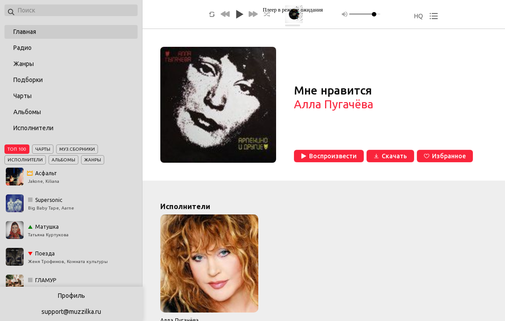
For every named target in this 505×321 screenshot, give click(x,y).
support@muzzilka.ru (71, 311)
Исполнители (33, 128)
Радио (22, 47)
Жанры (23, 63)
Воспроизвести (329, 156)
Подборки (28, 79)
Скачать (390, 156)
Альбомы (27, 111)
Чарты (22, 95)
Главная (24, 31)
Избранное (445, 156)
